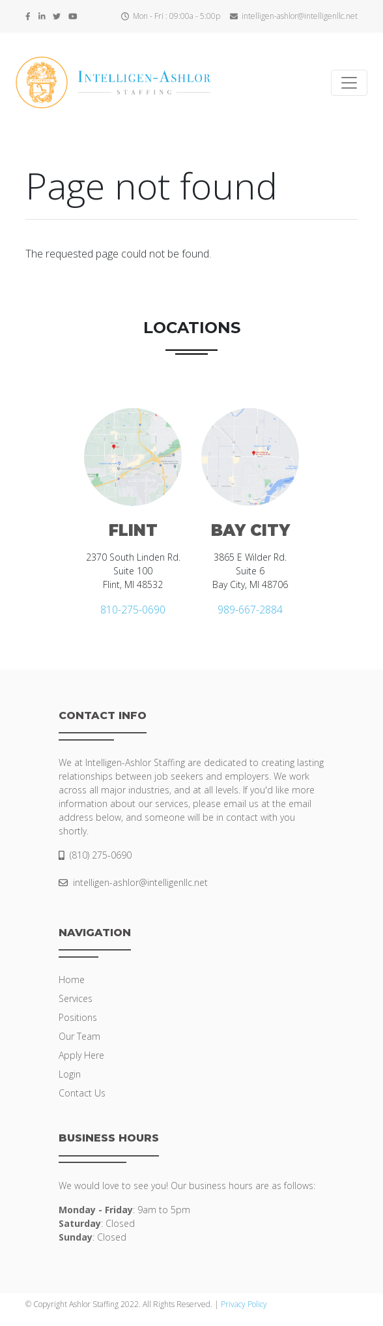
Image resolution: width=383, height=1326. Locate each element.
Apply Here (81, 1055)
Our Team (79, 1036)
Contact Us (82, 1093)
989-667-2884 (250, 609)
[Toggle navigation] (349, 83)
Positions (78, 1017)
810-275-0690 (132, 609)
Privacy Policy (244, 1304)
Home (72, 979)
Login (70, 1074)
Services (75, 998)
